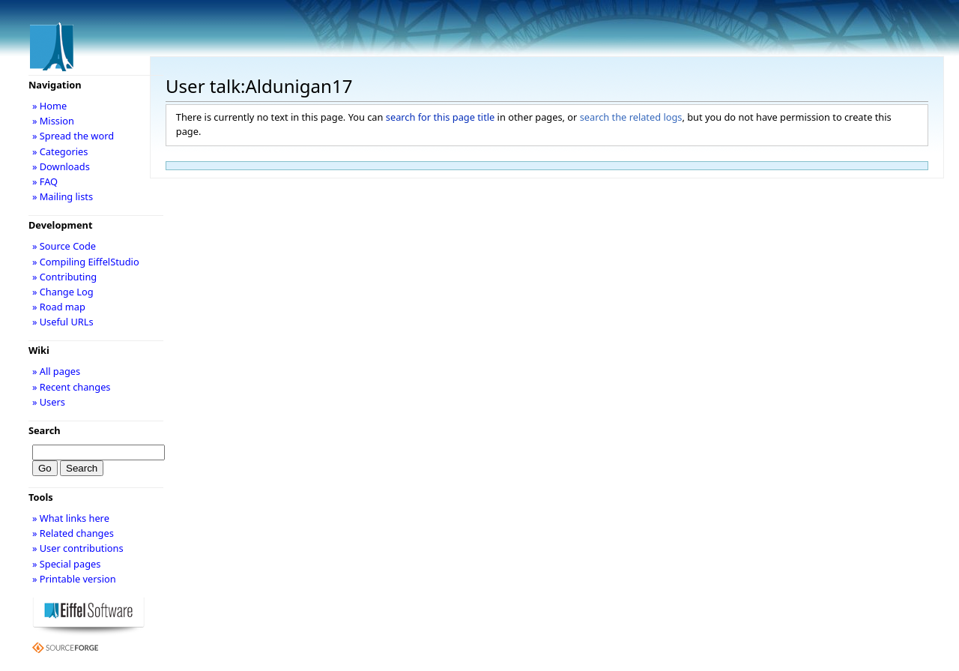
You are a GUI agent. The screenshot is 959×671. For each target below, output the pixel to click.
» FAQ (45, 181)
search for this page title (440, 117)
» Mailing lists (62, 196)
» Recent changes (71, 387)
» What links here (70, 518)
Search (44, 430)
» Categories (60, 151)
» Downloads (61, 166)
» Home (49, 105)
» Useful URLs (63, 321)
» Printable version (74, 579)
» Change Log (63, 291)
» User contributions (78, 548)
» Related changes (73, 533)
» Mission (53, 120)
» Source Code (64, 246)
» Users (48, 402)
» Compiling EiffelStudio (85, 261)
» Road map (58, 306)
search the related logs (631, 117)
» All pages (56, 371)
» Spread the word (73, 135)
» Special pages (66, 564)
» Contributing (64, 276)
